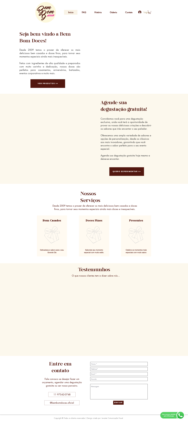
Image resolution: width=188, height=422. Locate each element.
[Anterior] (7, 309)
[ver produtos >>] (47, 83)
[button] (150, 12)
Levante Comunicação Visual (112, 418)
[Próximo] (180, 309)
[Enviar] (118, 403)
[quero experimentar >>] (126, 171)
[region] (52, 235)
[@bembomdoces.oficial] (61, 402)
